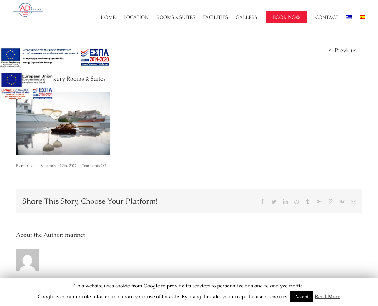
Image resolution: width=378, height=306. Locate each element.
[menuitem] (112, 17)
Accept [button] (301, 296)
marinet (28, 165)
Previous (346, 50)
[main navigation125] (55, 58)
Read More (327, 296)
